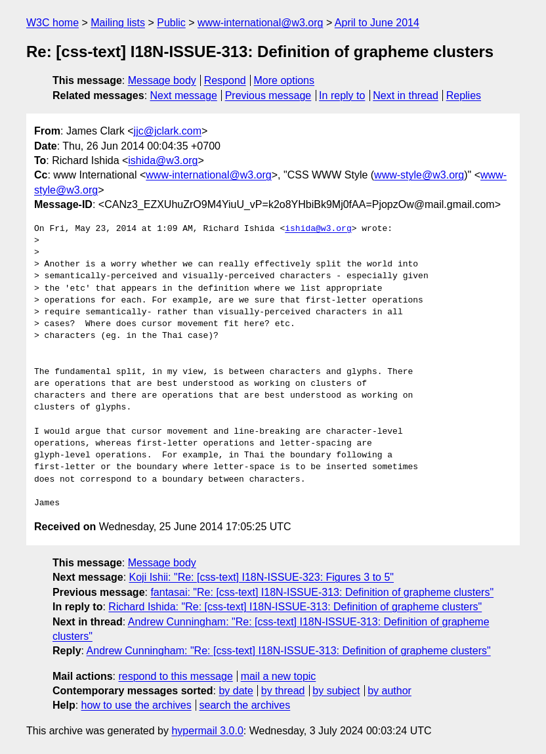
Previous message (268, 95)
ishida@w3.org (163, 160)
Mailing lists (118, 22)
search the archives (245, 705)
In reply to (342, 95)
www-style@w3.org (419, 174)
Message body (162, 80)
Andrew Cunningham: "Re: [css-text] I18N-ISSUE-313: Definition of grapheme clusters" (289, 650)
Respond (225, 80)
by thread (283, 690)
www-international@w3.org (260, 22)
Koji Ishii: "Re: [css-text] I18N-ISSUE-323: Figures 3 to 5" (261, 577)
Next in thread (405, 95)
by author (389, 690)
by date (236, 690)
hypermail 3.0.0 (207, 730)
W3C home (52, 22)
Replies (463, 95)
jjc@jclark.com (167, 130)
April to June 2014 (377, 22)
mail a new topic (278, 676)
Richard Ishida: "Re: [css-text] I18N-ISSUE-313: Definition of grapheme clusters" (295, 606)
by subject (336, 690)
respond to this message (175, 676)
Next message (183, 95)
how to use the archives (136, 705)
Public (171, 22)
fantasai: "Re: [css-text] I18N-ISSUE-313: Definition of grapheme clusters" (322, 592)
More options (284, 80)
